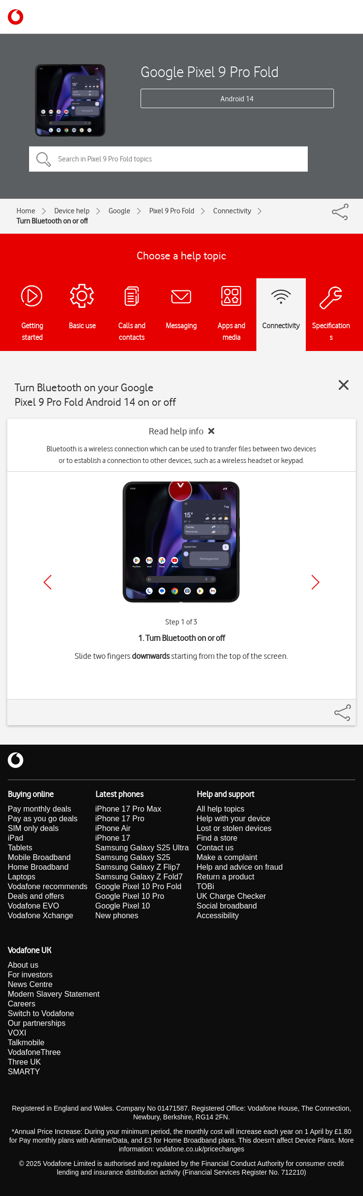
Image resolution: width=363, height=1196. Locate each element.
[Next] (315, 582)
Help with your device (233, 818)
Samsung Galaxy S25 (133, 857)
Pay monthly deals (39, 809)
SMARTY (24, 1072)
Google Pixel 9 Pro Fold (210, 71)
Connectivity (232, 211)
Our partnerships (36, 1023)
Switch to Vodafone (41, 1013)
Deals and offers (36, 896)
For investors (30, 975)
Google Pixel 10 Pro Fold (138, 886)
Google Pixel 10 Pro (129, 896)
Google (119, 211)
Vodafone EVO (33, 906)
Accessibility (218, 915)
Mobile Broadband (39, 857)
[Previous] (47, 582)
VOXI (17, 1033)
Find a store (217, 838)
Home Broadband (38, 867)
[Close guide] (343, 385)
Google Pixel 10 (122, 906)
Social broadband (227, 906)
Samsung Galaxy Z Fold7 (139, 877)
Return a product (225, 877)
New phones (117, 915)
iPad (15, 838)
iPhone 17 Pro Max (128, 809)
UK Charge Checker (231, 896)
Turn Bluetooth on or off (52, 221)
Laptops (21, 877)
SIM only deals (33, 828)
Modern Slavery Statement (53, 994)
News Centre (30, 984)
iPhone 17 (112, 838)
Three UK (24, 1062)
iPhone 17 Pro (119, 818)
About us (23, 965)
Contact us (215, 848)
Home (25, 211)
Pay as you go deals (43, 818)
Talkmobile (26, 1042)
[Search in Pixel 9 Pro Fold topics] (168, 159)
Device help (72, 211)
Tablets (20, 848)
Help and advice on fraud (240, 867)
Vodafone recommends (48, 886)
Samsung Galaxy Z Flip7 (137, 867)
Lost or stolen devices (234, 828)
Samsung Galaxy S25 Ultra (142, 848)
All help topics (221, 809)
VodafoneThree (34, 1052)
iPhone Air (113, 828)
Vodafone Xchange (40, 915)
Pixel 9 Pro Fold (171, 211)
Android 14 (237, 99)
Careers (21, 1004)
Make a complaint (227, 857)
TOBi (205, 886)
